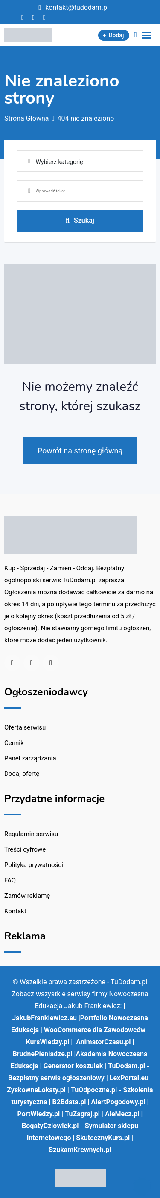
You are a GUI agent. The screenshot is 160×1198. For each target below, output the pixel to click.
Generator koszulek (73, 1066)
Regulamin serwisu (31, 834)
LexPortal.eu (129, 1078)
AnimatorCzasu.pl (103, 1042)
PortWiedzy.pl (38, 1114)
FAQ (10, 880)
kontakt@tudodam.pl (77, 7)
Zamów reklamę (27, 896)
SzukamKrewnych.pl (80, 1150)
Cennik (14, 743)
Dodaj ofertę (21, 774)
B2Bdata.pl (69, 1102)
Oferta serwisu (25, 727)
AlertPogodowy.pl (118, 1102)
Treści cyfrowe (25, 849)
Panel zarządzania (30, 758)
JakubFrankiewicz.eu (44, 1018)
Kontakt (15, 911)
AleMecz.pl (122, 1114)
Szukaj (80, 220)
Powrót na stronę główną (80, 450)
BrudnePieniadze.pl (43, 1054)
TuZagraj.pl (82, 1114)
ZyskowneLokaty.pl (36, 1090)
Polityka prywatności (33, 865)
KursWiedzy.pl (48, 1042)
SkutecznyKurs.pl (103, 1138)
